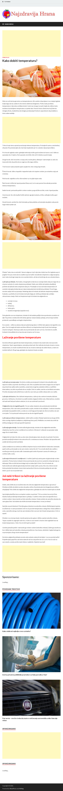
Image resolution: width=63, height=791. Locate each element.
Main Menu (9, 24)
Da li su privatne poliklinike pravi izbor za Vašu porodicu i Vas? (24, 675)
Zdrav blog (5, 57)
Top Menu (7, 1)
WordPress (13, 788)
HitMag (21, 788)
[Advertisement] (31, 43)
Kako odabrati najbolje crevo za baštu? (16, 631)
